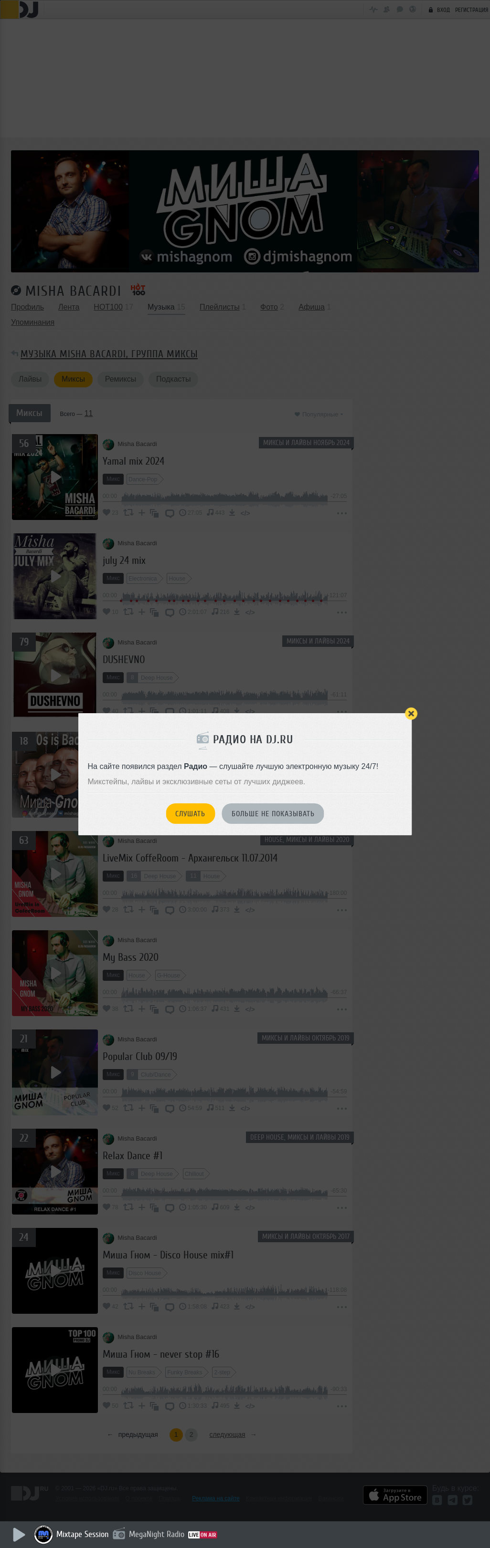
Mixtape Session (84, 1534)
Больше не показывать (273, 814)
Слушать (190, 814)
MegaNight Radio (158, 1534)
